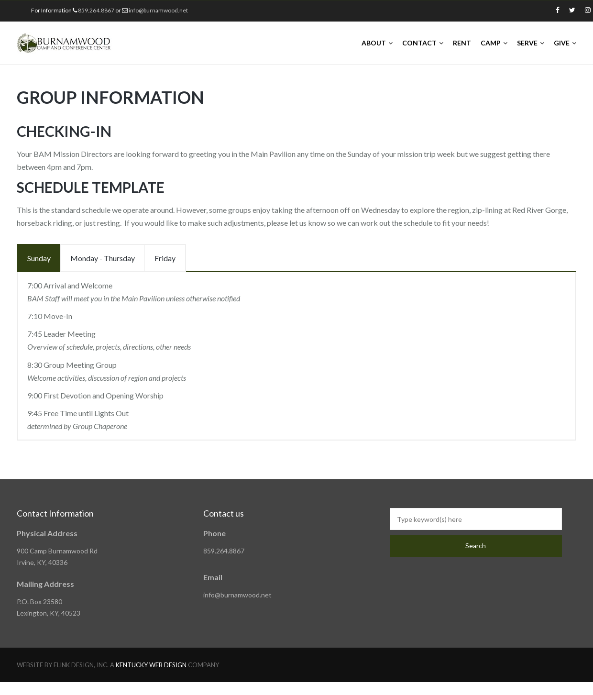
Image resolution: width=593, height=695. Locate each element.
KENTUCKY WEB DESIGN (151, 665)
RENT (462, 43)
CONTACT (419, 43)
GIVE (562, 43)
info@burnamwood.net (158, 10)
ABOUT (374, 43)
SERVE (527, 43)
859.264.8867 (96, 10)
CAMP (491, 43)
